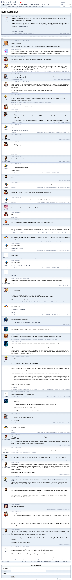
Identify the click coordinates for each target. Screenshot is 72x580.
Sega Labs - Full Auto (17, 31)
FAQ (39, 6)
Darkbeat (6, 209)
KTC (6, 99)
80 (31, 36)
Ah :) (12, 283)
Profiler (21, 6)
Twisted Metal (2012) (61, 509)
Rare (31, 4)
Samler (43, 4)
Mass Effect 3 (53, 509)
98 (60, 36)
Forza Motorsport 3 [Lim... (60, 232)
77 (27, 36)
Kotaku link (14, 387)
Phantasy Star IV (66, 139)
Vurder (20, 4)
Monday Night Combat (17, 248)
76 (25, 36)
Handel (9, 4)
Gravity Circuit (60, 79)
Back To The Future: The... (64, 71)
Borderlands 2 (67, 396)
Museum (36, 4)
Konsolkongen (6, 139)
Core (6, 509)
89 (46, 36)
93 (52, 36)
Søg (42, 6)
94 (53, 36)
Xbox (7, 9)
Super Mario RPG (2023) (54, 132)
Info (48, 4)
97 (58, 36)
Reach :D (13, 275)
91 (49, 36)
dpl (6, 231)
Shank (13, 312)
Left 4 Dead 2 (66, 33)
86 (41, 36)
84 (38, 36)
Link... (13, 430)
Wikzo (6, 54)
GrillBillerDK (6, 339)
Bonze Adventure (66, 79)
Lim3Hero (6, 275)
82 (34, 36)
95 (55, 36)
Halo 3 (68, 324)
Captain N (6, 69)
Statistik (35, 6)
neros (6, 61)
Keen (6, 331)
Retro (26, 4)
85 (39, 36)
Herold (6, 21)
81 (33, 36)
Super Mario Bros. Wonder (65, 132)
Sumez (6, 78)
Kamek (6, 129)
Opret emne (15, 6)
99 (61, 36)
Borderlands (67, 232)
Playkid (6, 321)
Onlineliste (28, 6)
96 (57, 36)
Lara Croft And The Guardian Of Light (20, 265)
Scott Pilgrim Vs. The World (18, 309)
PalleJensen (6, 257)
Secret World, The (60, 396)
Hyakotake (6, 361)
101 (66, 36)
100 (64, 36)
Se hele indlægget (23, 26)
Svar (3, 38)
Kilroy (6, 86)
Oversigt (3, 6)
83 (36, 36)
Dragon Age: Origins (50, 232)
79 (30, 36)
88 (44, 36)
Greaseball (6, 45)
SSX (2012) (67, 509)
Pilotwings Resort (55, 71)
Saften (6, 396)
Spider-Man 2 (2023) (45, 132)
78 (28, 36)
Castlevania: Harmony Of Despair (19, 130)
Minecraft (50, 71)
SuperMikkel (6, 224)
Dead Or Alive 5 (53, 396)
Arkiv (15, 4)
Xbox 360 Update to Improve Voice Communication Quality (26, 322)
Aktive (9, 6)
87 (42, 36)
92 (50, 36)
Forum (4, 5)
